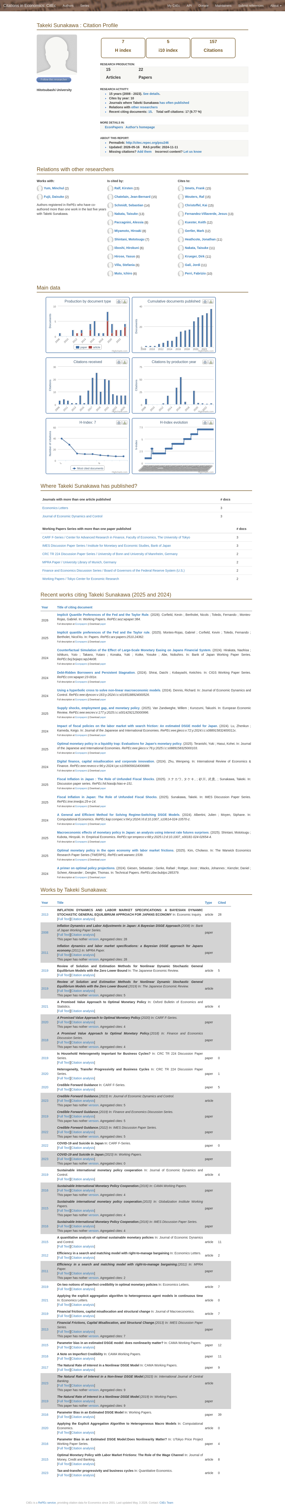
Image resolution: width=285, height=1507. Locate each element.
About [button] (276, 5)
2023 (44, 1100)
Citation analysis (82, 919)
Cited (224, 902)
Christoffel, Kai (196, 205)
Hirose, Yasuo (124, 256)
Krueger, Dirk (195, 256)
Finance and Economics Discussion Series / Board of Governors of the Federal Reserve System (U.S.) (113, 570)
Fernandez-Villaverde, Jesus (206, 214)
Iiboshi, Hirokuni (126, 248)
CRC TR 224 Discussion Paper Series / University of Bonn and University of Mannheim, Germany (110, 554)
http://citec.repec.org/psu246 (147, 142)
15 (150, 111)
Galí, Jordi (192, 265)
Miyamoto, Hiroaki (127, 231)
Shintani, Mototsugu (129, 239)
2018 (44, 1040)
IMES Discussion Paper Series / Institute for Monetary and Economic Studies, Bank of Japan (106, 545)
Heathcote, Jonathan (200, 239)
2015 (44, 1208)
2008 (44, 932)
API (189, 5)
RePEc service (47, 1502)
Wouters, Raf (194, 196)
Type (210, 902)
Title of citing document (76, 607)
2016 (44, 1190)
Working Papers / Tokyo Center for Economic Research (80, 579)
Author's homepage (140, 127)
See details (151, 94)
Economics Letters (55, 508)
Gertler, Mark (194, 231)
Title (62, 902)
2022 (44, 1132)
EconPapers (114, 127)
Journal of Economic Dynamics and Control (72, 516)
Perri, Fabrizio (195, 273)
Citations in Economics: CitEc (29, 5)
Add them (144, 151)
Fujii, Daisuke (54, 196)
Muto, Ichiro (123, 273)
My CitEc (173, 5)
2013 (44, 914)
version (93, 939)
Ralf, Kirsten (123, 188)
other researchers (144, 107)
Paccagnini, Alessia (129, 222)
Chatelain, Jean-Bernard (132, 196)
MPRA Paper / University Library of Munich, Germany (79, 562)
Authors (68, 5)
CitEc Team (166, 1502)
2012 (44, 1255)
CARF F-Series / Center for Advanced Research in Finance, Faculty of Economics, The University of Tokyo (116, 537)
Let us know (193, 151)
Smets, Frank (195, 188)
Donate (203, 5)
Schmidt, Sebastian (128, 205)
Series (84, 5)
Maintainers (223, 5)
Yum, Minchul (54, 188)
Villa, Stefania (124, 265)
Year (46, 607)
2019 (44, 970)
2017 (44, 1367)
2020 (44, 1022)
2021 (44, 1006)
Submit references (251, 5)
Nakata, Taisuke (126, 214)
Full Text (64, 919)
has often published (174, 103)
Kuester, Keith (195, 222)
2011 (44, 952)
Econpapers (81, 624)
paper (103, 624)
